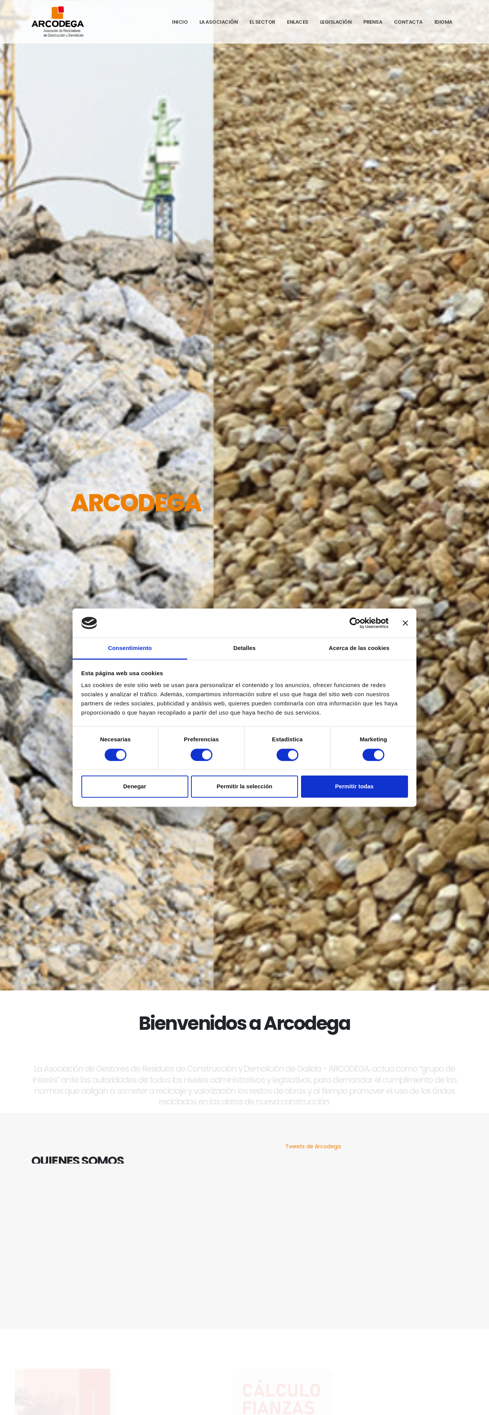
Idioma (443, 22)
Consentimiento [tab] (130, 648)
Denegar (134, 786)
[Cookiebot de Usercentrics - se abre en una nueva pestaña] (355, 623)
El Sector (262, 22)
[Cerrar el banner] (405, 623)
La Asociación (218, 22)
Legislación (336, 22)
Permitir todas (354, 786)
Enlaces (297, 22)
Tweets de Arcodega (313, 1146)
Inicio (180, 22)
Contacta (408, 22)
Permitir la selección (244, 786)
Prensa (372, 22)
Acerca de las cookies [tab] (359, 648)
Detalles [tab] (244, 648)
